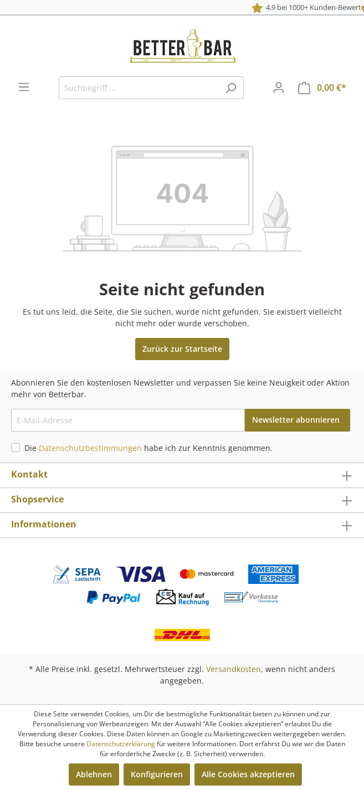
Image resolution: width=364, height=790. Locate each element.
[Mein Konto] (278, 87)
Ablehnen (94, 774)
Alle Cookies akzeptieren (248, 774)
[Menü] (24, 87)
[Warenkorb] (322, 88)
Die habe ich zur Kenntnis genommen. (148, 448)
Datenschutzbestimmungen (90, 448)
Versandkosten (233, 669)
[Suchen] (231, 87)
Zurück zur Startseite (182, 348)
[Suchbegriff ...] (138, 87)
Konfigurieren (157, 774)
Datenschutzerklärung (120, 743)
